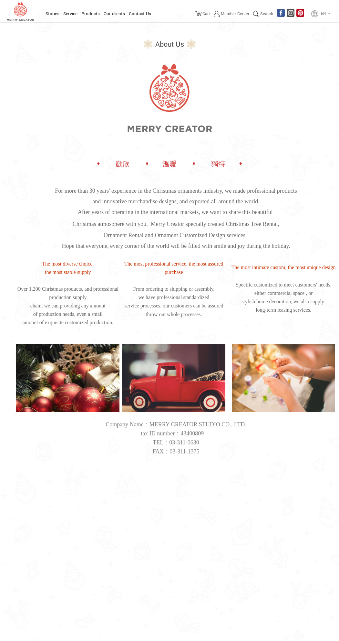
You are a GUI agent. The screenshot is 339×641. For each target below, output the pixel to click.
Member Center (235, 14)
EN (326, 13)
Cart (206, 14)
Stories (52, 14)
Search (266, 14)
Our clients (114, 14)
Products (90, 14)
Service (70, 14)
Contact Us (140, 14)
